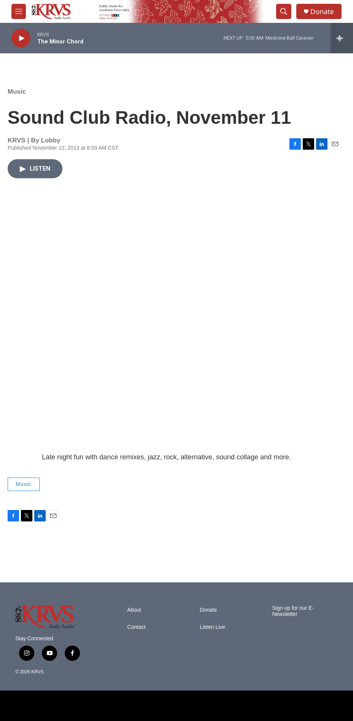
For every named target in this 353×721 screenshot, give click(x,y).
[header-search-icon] (283, 11)
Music (17, 91)
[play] (21, 38)
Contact (136, 627)
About (134, 610)
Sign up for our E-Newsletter (293, 611)
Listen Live (212, 627)
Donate (322, 12)
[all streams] (342, 38)
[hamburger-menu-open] (18, 11)
